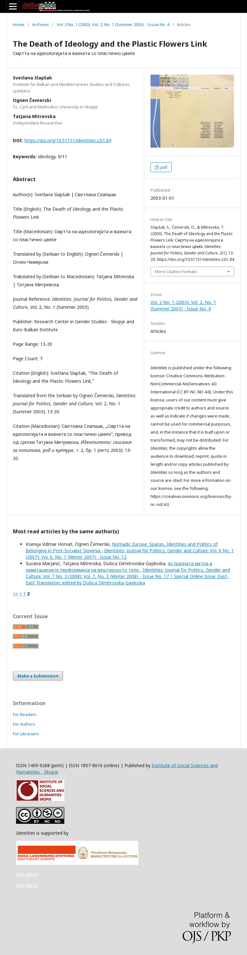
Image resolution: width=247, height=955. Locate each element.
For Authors (24, 724)
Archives (40, 24)
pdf (163, 167)
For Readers (24, 714)
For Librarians (26, 734)
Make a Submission (38, 676)
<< (15, 594)
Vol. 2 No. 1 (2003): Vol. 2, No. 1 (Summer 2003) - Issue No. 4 (113, 24)
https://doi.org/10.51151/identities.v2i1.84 (67, 140)
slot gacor (26, 874)
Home (18, 24)
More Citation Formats (176, 271)
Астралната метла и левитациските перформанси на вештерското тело (119, 566)
